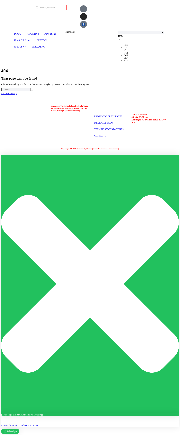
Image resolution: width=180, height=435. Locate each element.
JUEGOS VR (20, 47)
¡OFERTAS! (41, 40)
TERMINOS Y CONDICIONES (109, 129)
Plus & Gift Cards (22, 40)
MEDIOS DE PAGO (103, 123)
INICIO (17, 34)
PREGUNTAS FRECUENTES (108, 116)
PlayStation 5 (50, 34)
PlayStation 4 (33, 34)
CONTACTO (100, 136)
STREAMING (38, 47)
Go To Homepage (9, 93)
